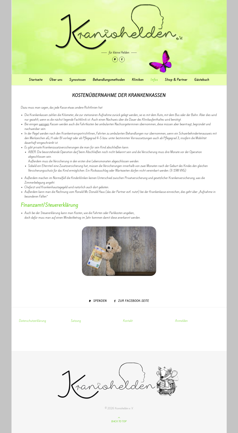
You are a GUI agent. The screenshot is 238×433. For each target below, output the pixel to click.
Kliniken (138, 79)
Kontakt (128, 321)
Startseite (35, 79)
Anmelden (181, 321)
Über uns (56, 79)
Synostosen (77, 79)
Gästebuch (201, 79)
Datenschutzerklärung (32, 321)
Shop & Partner (176, 79)
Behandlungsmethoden (109, 79)
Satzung (76, 321)
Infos (154, 79)
